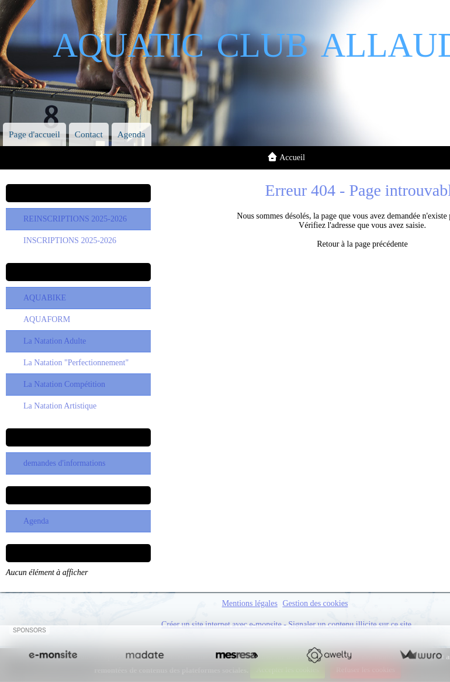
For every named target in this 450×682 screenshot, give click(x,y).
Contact (89, 134)
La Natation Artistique (59, 405)
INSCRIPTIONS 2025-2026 (69, 240)
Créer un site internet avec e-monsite (221, 624)
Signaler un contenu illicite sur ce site (349, 624)
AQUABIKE (44, 297)
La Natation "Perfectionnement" (76, 362)
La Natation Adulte (54, 341)
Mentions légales (250, 603)
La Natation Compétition (64, 384)
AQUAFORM (46, 319)
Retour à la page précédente (362, 244)
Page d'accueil (34, 134)
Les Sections (78, 272)
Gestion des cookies (315, 603)
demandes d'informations (64, 463)
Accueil (292, 157)
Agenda (131, 134)
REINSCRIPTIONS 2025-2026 (75, 218)
